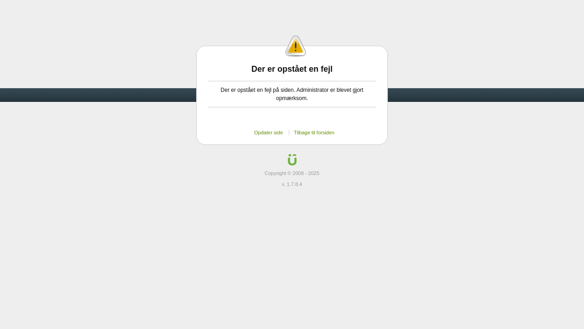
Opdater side (268, 132)
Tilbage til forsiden (314, 132)
